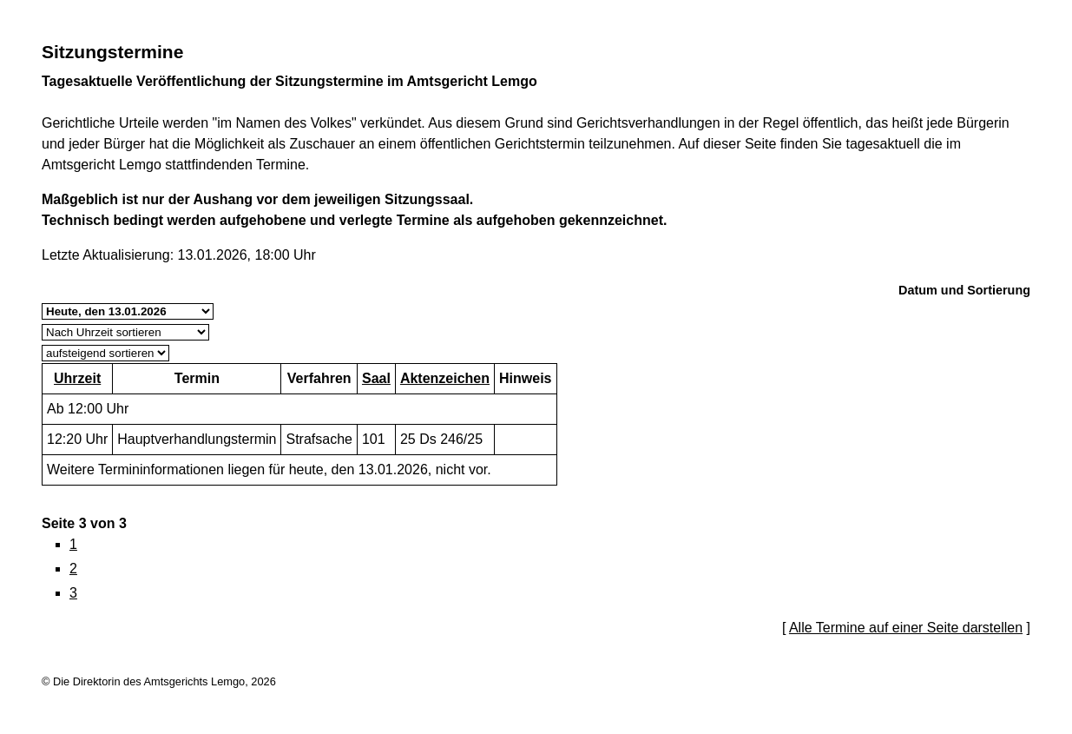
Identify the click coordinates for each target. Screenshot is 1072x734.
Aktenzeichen (445, 378)
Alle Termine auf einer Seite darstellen (906, 627)
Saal (376, 378)
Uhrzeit (77, 378)
